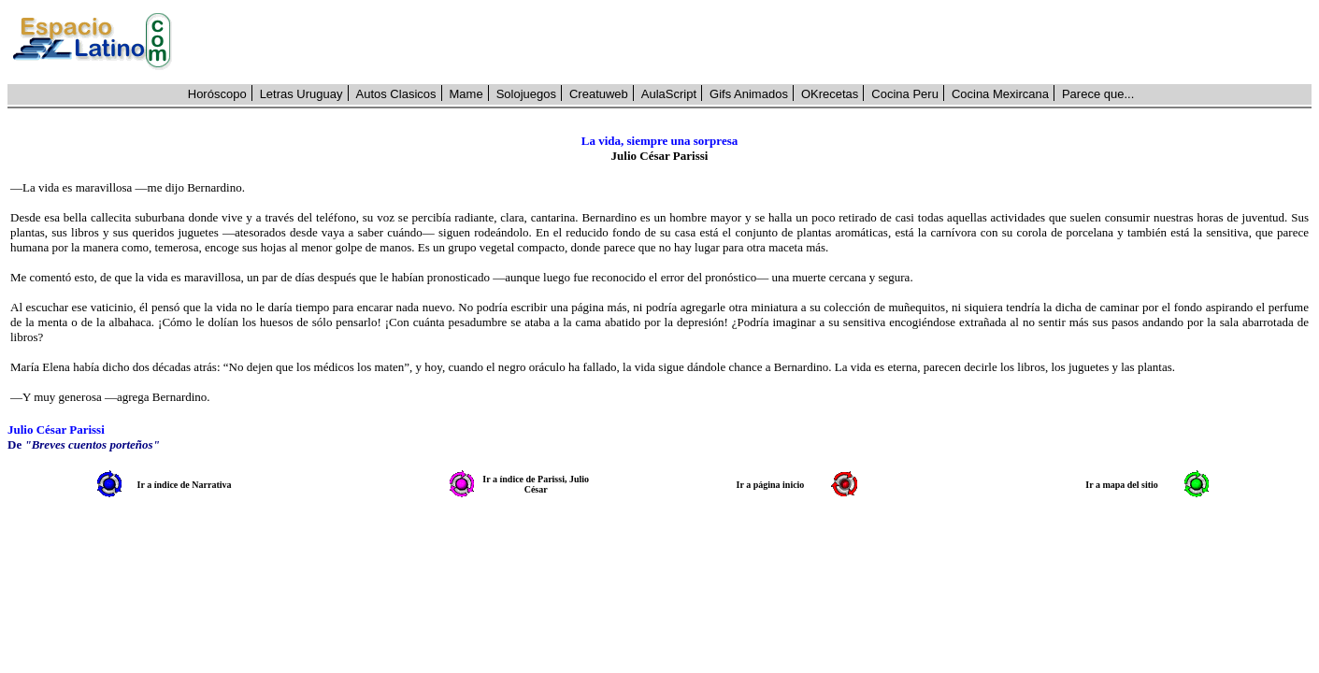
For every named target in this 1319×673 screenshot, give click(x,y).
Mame (466, 94)
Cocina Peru (905, 94)
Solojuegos (526, 94)
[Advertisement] (752, 42)
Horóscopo (217, 94)
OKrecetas (829, 94)
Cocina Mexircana (1000, 94)
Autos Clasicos (396, 94)
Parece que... (1098, 94)
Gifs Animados (749, 94)
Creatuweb (598, 94)
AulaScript (668, 94)
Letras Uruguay (301, 94)
